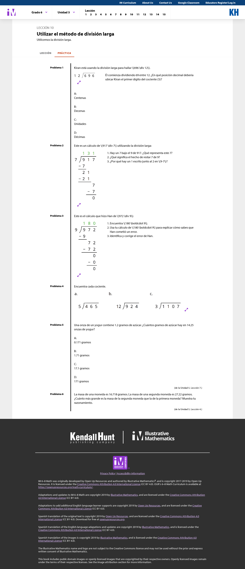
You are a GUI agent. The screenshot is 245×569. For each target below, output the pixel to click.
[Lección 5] (105, 14)
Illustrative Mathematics (124, 495)
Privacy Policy (107, 473)
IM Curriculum (127, 2)
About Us (147, 2)
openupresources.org (112, 519)
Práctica (64, 53)
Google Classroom (188, 2)
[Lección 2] (90, 14)
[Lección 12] (144, 14)
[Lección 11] (138, 14)
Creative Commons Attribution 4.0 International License (108, 484)
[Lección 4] (100, 14)
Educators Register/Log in (220, 2)
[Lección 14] (157, 14)
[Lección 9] (125, 14)
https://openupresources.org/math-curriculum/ (65, 487)
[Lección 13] (151, 14)
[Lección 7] (115, 14)
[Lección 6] (110, 14)
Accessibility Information (131, 473)
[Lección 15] (164, 14)
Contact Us (165, 2)
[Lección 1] (85, 14)
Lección (45, 53)
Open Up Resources (149, 505)
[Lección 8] (120, 14)
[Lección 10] (131, 14)
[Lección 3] (95, 14)
